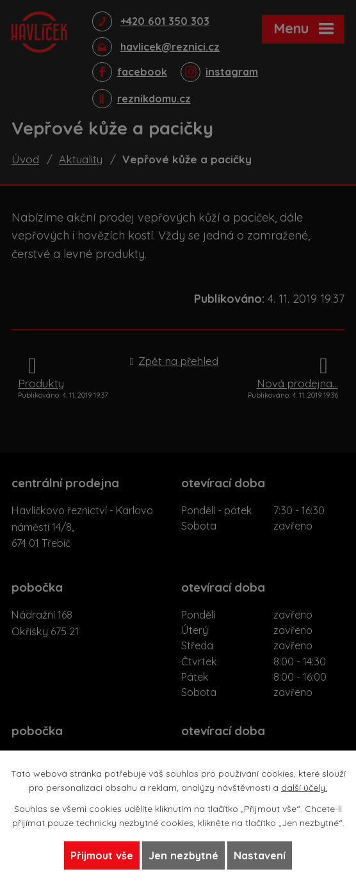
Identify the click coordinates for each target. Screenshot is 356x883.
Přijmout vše (101, 855)
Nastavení (260, 855)
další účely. (304, 787)
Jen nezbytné (183, 855)
